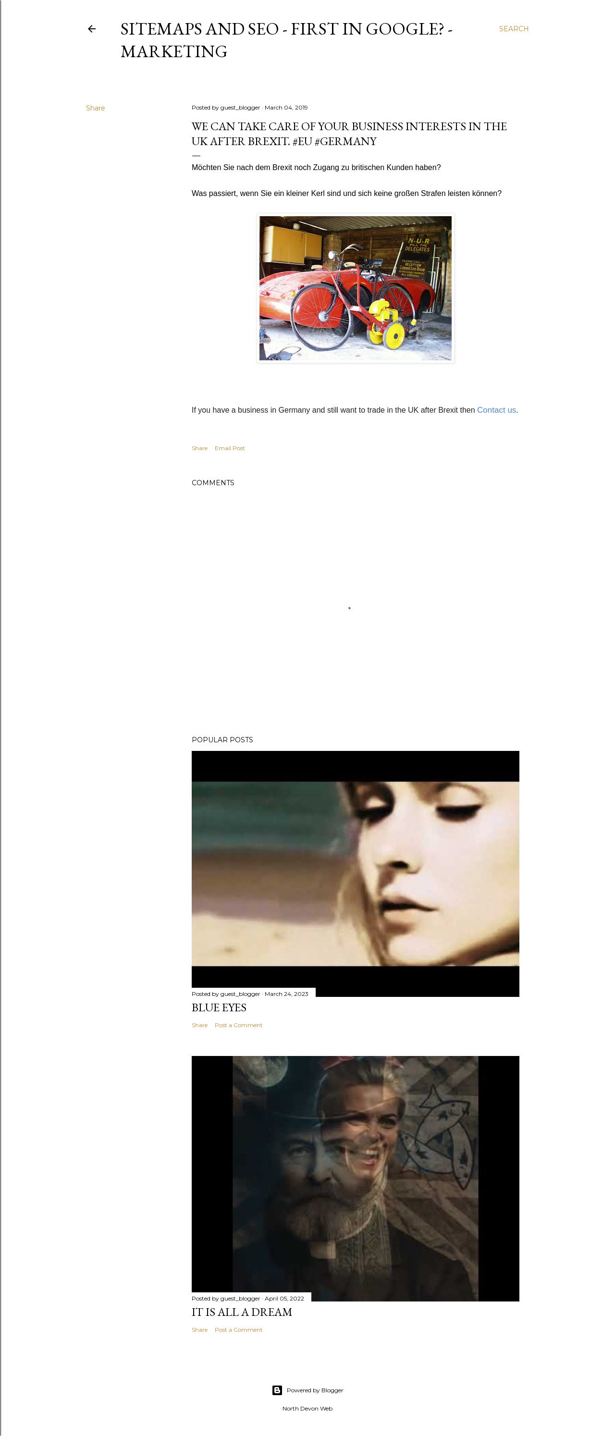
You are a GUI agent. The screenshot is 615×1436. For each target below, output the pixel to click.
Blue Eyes (219, 1007)
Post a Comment (239, 1025)
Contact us (496, 410)
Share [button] (95, 108)
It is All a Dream (242, 1311)
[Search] (514, 28)
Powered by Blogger (307, 1390)
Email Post (230, 448)
